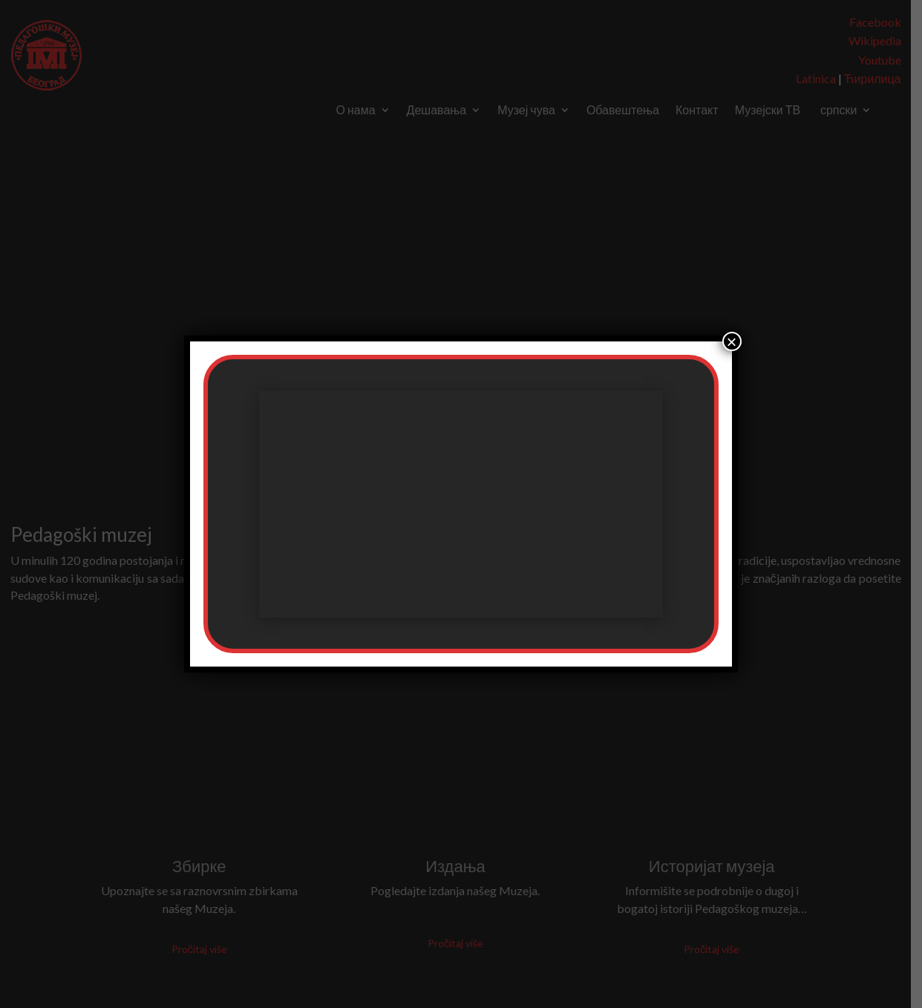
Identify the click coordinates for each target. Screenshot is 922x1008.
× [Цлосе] (732, 341)
